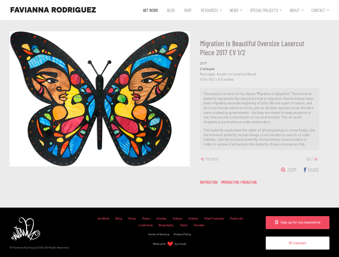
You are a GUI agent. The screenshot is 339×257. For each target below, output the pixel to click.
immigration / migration (239, 182)
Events (193, 218)
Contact (318, 10)
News (234, 10)
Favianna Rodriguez (53, 10)
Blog (171, 10)
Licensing (146, 225)
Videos (177, 218)
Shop (188, 10)
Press (146, 218)
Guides (161, 218)
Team (184, 225)
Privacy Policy (182, 234)
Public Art (236, 218)
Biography (166, 225)
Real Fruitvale (214, 218)
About (295, 10)
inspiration (208, 182)
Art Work (150, 10)
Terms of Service (158, 234)
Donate (199, 225)
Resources (209, 10)
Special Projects (264, 10)
